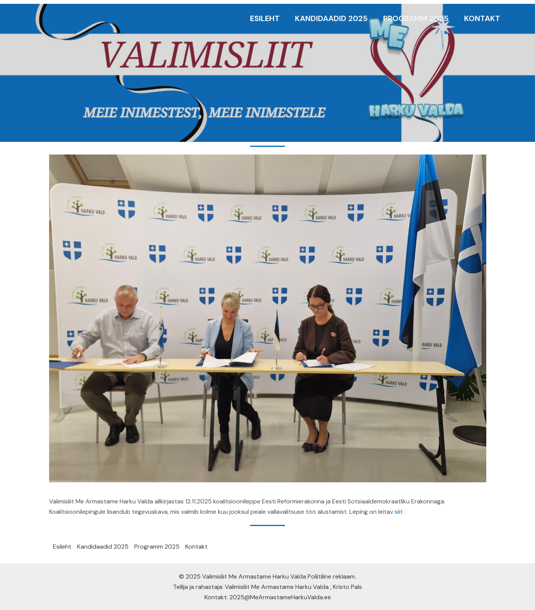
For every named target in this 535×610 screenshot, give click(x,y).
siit (399, 512)
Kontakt (482, 18)
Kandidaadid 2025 (331, 18)
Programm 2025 (416, 18)
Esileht (265, 18)
